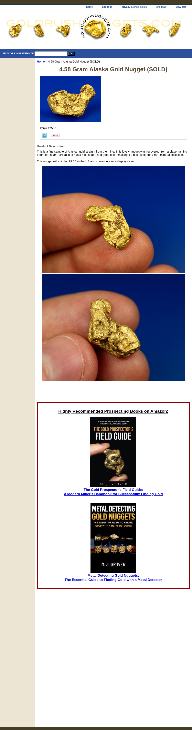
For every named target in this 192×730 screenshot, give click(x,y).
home (89, 6)
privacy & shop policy (134, 6)
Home (41, 61)
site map (161, 6)
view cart (181, 6)
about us (107, 6)
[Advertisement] (113, 672)
